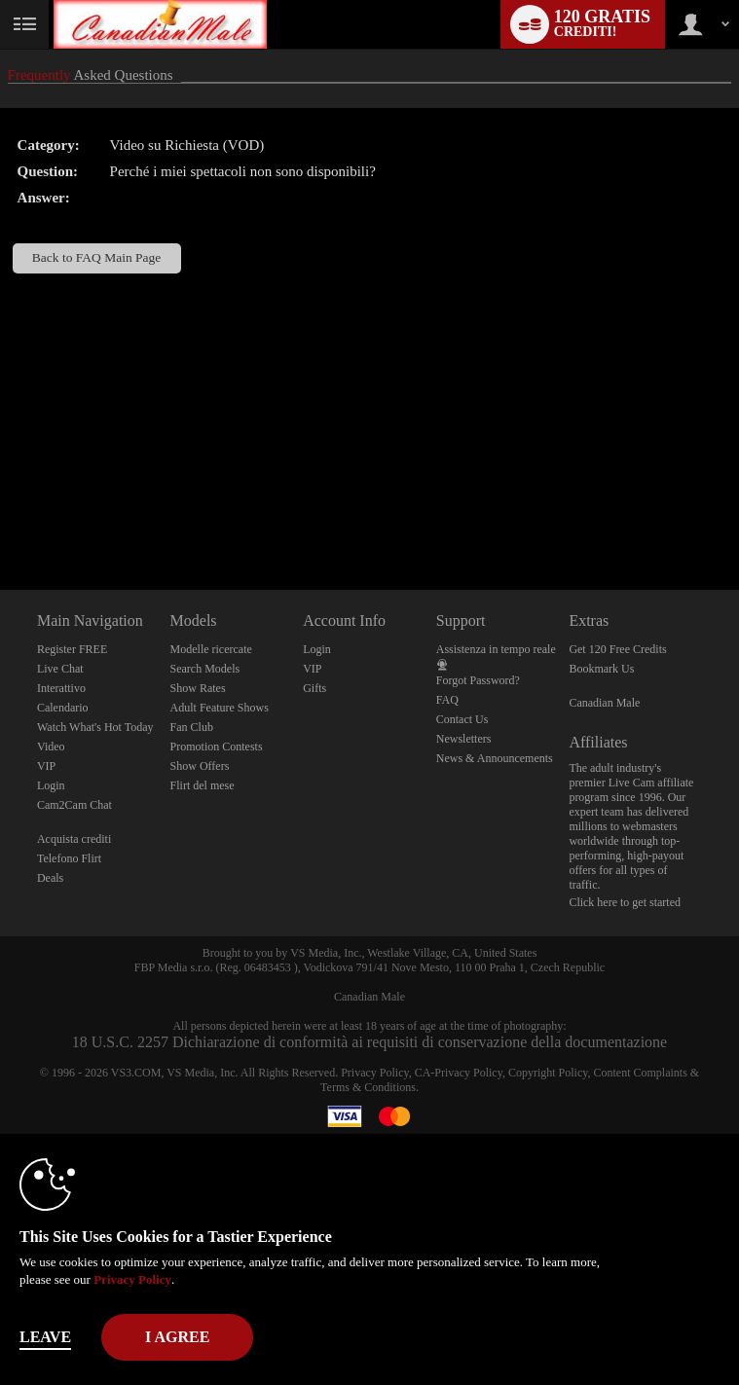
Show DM (0, 517)
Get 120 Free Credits (617, 649)
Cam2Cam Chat (74, 805)
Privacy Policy (375, 1072)
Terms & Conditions (368, 1087)
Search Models (205, 668)
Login (51, 785)
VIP (46, 766)
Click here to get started (625, 902)
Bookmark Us (601, 668)
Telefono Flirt (69, 858)
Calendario (63, 707)
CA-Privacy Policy (458, 1072)
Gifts (314, 688)
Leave (45, 1337)
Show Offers (200, 766)
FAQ (447, 700)
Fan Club (191, 727)
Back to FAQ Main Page (96, 257)
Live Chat (60, 668)
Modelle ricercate (211, 649)
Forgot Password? (478, 680)
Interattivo (61, 688)
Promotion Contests (216, 746)
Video (51, 746)
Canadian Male (604, 703)
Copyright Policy (548, 1072)
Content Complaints (639, 1072)
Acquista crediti (74, 839)
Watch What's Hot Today (95, 727)
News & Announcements (494, 758)
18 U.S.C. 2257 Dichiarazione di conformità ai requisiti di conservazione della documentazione (369, 1042)
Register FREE (72, 649)
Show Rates (198, 688)
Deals (50, 878)
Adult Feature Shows (219, 707)
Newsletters (464, 739)
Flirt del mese (202, 785)
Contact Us (462, 719)
